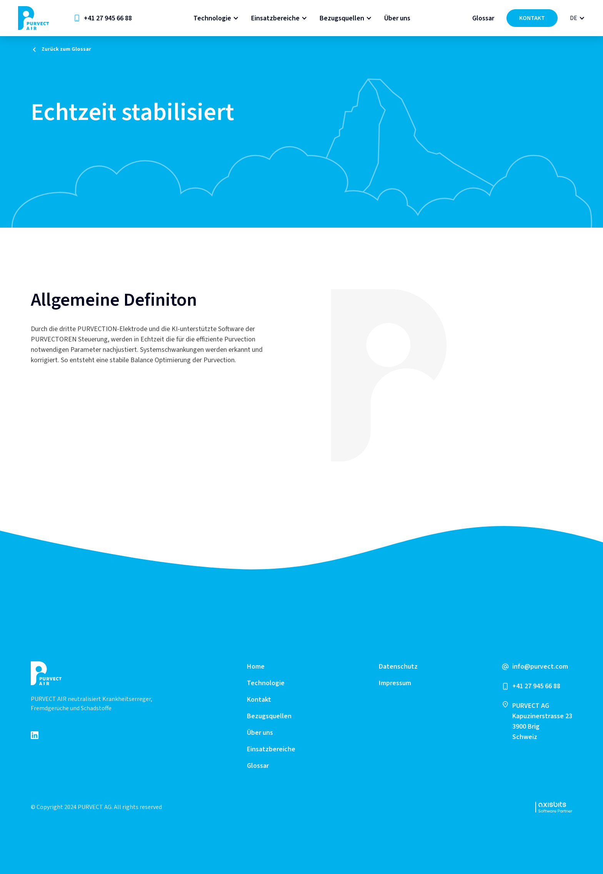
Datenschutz (398, 666)
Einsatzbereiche (275, 18)
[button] (216, 18)
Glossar (483, 18)
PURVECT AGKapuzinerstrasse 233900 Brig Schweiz (542, 721)
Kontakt (259, 699)
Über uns (397, 18)
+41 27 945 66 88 (108, 18)
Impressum (395, 683)
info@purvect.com (540, 666)
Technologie (212, 18)
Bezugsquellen (342, 18)
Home (256, 666)
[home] (33, 18)
